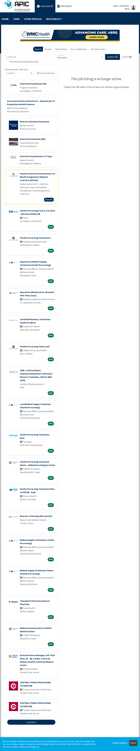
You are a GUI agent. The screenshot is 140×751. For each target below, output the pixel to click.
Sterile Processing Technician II (35, 237)
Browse (48, 49)
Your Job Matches (79, 49)
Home (5, 19)
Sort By (10, 73)
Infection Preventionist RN (33, 83)
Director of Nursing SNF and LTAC (36, 516)
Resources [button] (53, 19)
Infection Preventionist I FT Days (36, 156)
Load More (31, 722)
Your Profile (33, 19)
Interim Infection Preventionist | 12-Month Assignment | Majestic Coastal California (37, 177)
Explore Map (61, 49)
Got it (133, 743)
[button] (127, 57)
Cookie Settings (119, 743)
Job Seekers (45, 6)
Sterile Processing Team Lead (34, 346)
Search (38, 49)
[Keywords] (31, 57)
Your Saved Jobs (98, 49)
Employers (64, 6)
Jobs (16, 19)
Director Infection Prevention (34, 121)
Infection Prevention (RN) (33, 139)
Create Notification (46, 73)
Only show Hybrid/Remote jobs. (24, 61)
